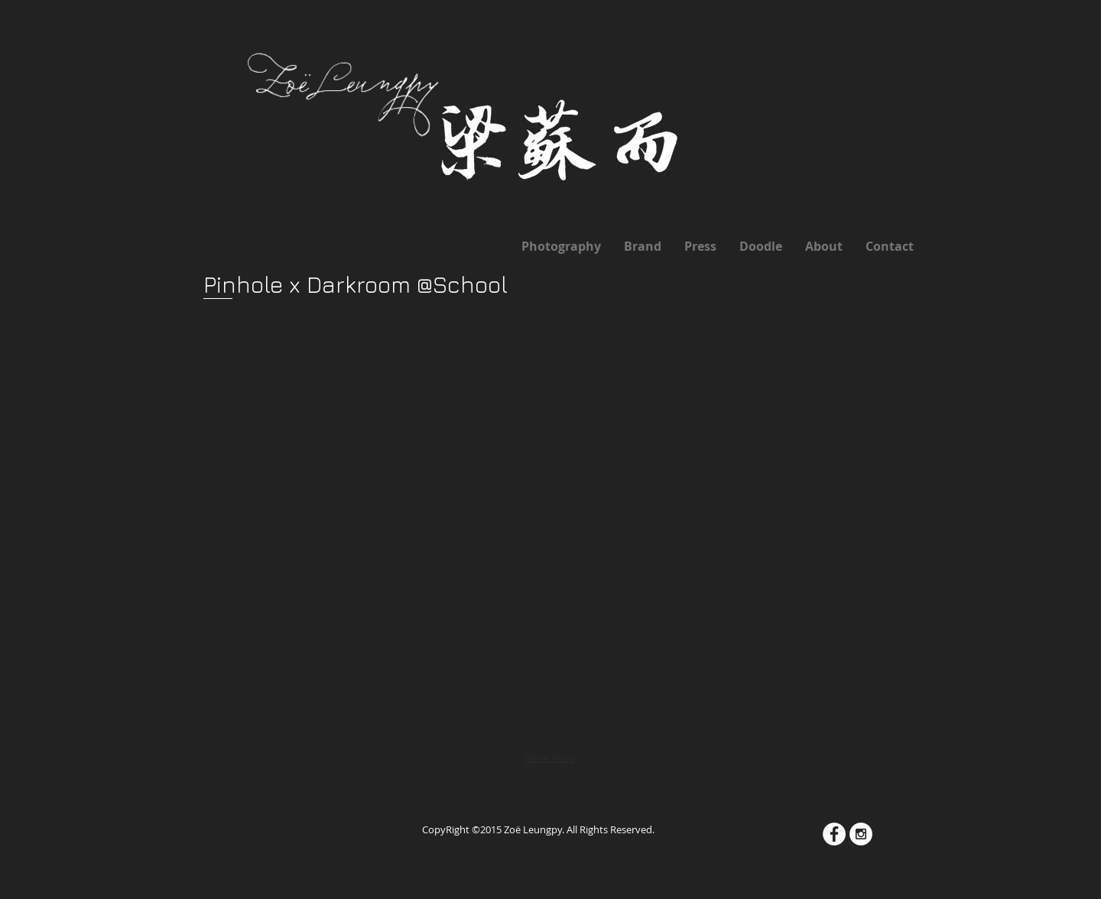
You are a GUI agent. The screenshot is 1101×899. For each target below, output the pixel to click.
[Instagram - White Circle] (860, 834)
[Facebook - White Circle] (834, 834)
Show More (550, 758)
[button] (315, 385)
